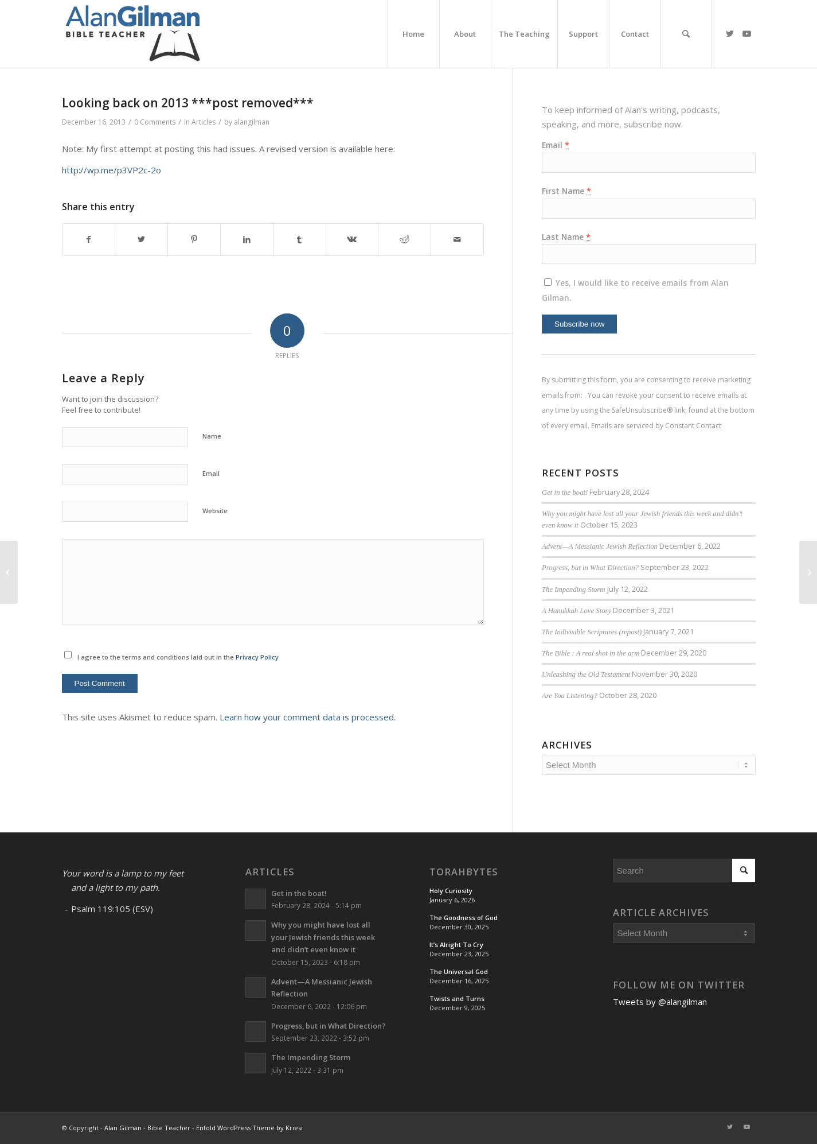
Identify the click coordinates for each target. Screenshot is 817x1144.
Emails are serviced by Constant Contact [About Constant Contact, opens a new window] (656, 426)
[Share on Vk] (352, 239)
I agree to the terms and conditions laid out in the (178, 657)
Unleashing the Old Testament (586, 674)
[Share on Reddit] (404, 239)
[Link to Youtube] (747, 33)
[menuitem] (413, 34)
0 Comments (154, 122)
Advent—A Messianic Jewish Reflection (600, 546)
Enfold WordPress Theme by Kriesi (249, 1127)
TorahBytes (463, 872)
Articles (203, 122)
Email (211, 473)
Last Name (566, 236)
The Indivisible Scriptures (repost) (592, 632)
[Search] (686, 34)
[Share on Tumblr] (299, 239)
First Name (566, 190)
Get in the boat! (565, 492)
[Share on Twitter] (141, 239)
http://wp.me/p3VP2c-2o (111, 170)
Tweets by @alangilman (660, 1001)
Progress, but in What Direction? (590, 568)
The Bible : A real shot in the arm (590, 653)
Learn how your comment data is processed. (308, 717)
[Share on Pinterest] (194, 239)
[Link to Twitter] (729, 33)
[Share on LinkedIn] (247, 239)
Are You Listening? (569, 696)
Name (211, 436)
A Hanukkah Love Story (576, 611)
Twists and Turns (456, 998)
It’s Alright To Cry (456, 944)
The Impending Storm (573, 589)
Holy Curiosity (450, 890)
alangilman (251, 122)
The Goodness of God (463, 917)
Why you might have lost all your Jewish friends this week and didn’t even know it (323, 937)
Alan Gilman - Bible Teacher (147, 1127)
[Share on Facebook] (88, 239)
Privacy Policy (257, 657)
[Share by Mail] (457, 239)
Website (215, 510)
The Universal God (458, 971)
